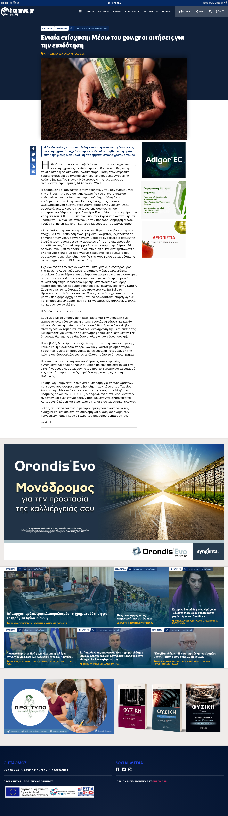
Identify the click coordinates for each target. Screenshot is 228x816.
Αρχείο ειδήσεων (35, 770)
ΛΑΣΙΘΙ (178, 621)
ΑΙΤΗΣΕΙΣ (49, 54)
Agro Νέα (132, 11)
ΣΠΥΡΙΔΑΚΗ (197, 621)
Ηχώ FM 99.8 (12, 770)
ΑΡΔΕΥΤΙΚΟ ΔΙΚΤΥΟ (47, 662)
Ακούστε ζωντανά (215, 3)
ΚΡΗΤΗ (117, 11)
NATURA (149, 623)
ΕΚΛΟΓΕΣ (167, 11)
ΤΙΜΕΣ (200, 11)
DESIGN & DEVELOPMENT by (142, 781)
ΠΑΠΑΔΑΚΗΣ (187, 662)
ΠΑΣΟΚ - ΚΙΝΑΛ (178, 623)
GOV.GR (80, 54)
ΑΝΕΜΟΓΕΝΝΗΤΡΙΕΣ (137, 623)
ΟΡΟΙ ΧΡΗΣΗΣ (12, 781)
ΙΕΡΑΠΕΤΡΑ (10, 569)
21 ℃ (220, 11)
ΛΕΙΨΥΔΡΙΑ (186, 621)
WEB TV (90, 11)
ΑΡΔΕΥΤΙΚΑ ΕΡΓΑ (38, 623)
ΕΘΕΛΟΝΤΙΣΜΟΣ (173, 662)
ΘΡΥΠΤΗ (123, 623)
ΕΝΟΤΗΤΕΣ (151, 11)
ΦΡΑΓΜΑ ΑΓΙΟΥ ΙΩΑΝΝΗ (56, 623)
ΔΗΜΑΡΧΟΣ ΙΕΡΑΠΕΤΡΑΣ (20, 623)
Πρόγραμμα (60, 770)
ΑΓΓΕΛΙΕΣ (185, 11)
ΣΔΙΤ (101, 664)
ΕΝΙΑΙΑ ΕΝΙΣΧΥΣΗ (65, 54)
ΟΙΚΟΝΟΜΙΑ (61, 28)
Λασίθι (103, 11)
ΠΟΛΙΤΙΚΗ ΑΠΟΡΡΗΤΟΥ (38, 781)
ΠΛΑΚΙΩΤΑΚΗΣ (25, 662)
